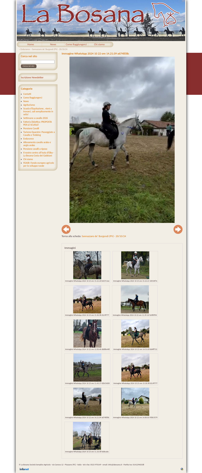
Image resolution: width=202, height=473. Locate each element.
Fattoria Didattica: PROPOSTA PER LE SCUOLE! (37, 123)
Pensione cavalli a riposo (35, 148)
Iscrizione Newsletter (32, 77)
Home (30, 44)
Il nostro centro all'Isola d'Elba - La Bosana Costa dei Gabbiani (38, 154)
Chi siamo (99, 44)
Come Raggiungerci (76, 44)
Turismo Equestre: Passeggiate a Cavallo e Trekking (39, 134)
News (53, 44)
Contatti (27, 94)
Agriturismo (29, 104)
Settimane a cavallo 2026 (35, 118)
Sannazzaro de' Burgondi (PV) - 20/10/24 (49, 49)
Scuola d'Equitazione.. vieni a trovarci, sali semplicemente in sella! (38, 111)
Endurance (25, 49)
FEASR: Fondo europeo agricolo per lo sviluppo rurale (38, 164)
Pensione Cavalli (31, 128)
